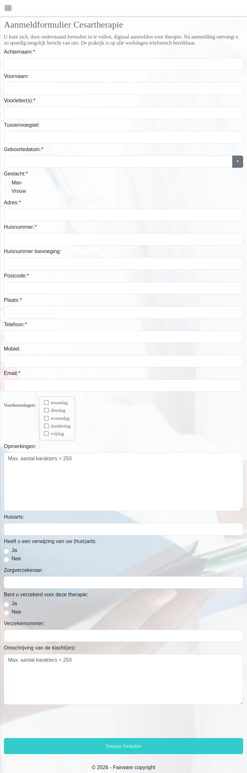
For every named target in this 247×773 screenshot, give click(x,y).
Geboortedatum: (23, 149)
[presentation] (53, 722)
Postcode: (16, 275)
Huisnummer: (20, 227)
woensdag (60, 418)
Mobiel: (12, 349)
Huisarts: (14, 517)
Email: (12, 373)
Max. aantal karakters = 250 (123, 482)
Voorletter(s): (19, 100)
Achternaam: (19, 52)
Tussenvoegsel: (22, 125)
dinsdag (58, 410)
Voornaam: (16, 76)
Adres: (12, 202)
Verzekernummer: (24, 623)
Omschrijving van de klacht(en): (40, 647)
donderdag (61, 426)
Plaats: (13, 300)
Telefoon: (15, 324)
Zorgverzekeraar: (23, 570)
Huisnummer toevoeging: (32, 251)
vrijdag (57, 433)
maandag (59, 402)
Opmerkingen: (20, 446)
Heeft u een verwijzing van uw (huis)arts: (50, 541)
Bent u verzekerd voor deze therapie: (46, 594)
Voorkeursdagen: (20, 405)
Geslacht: (16, 173)
